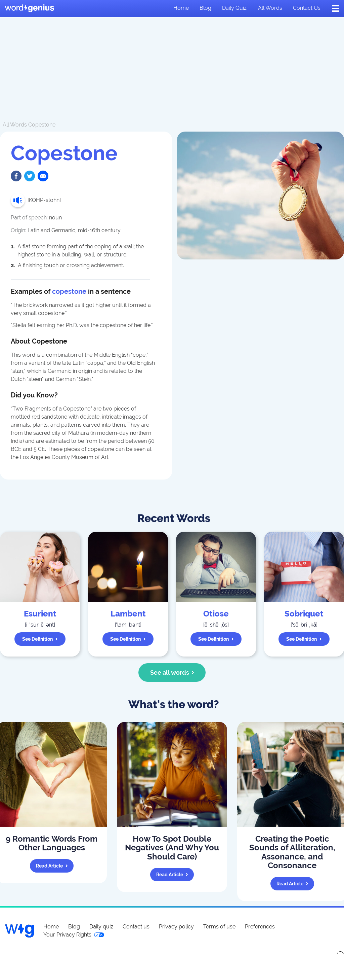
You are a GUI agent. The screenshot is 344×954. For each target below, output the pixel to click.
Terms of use (219, 926)
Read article (52, 866)
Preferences (260, 926)
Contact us (306, 8)
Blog (205, 8)
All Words (15, 124)
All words (270, 8)
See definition (40, 639)
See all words (172, 672)
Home (181, 8)
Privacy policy (176, 926)
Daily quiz (234, 8)
